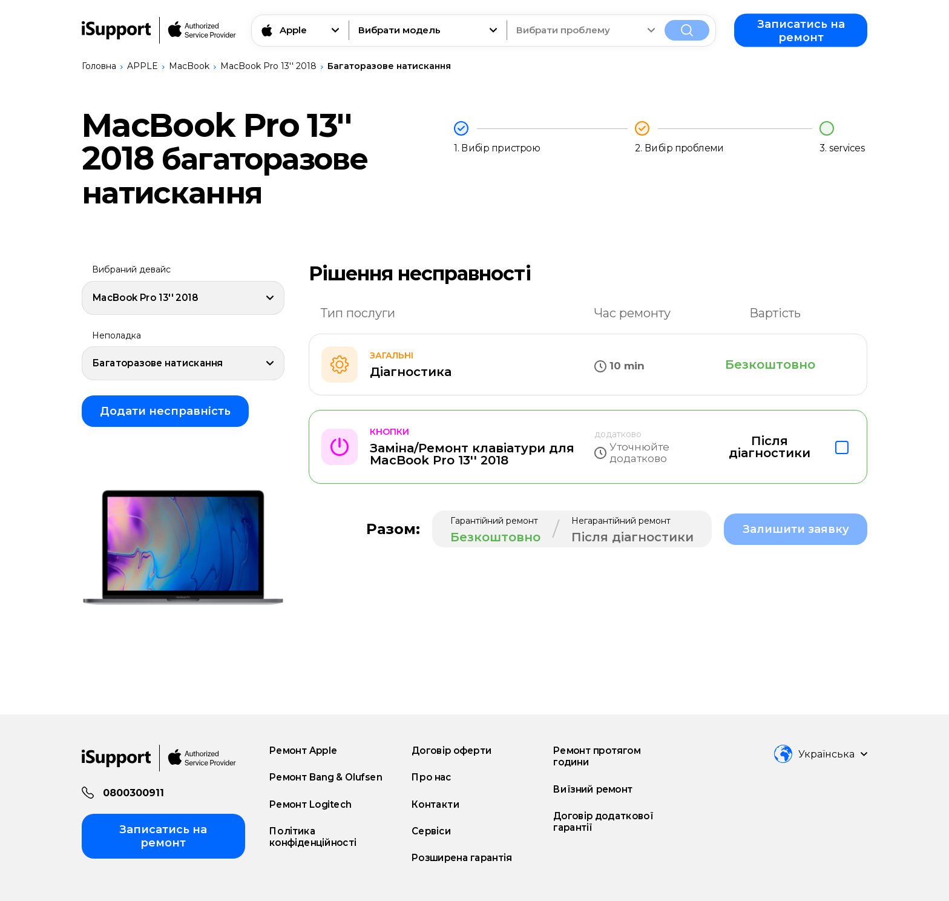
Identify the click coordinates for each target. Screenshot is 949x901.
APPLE (142, 66)
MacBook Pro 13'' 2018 (268, 66)
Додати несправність (165, 411)
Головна (99, 66)
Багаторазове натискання (389, 66)
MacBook (189, 66)
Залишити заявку (796, 529)
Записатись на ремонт (801, 30)
